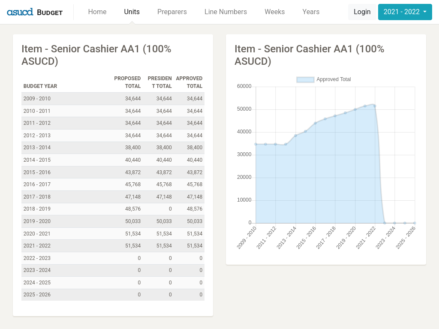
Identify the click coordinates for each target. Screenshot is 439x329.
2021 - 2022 (402, 12)
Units (132, 12)
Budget (50, 12)
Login (362, 12)
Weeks (275, 12)
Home (97, 12)
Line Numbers (225, 12)
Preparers (172, 12)
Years (311, 12)
